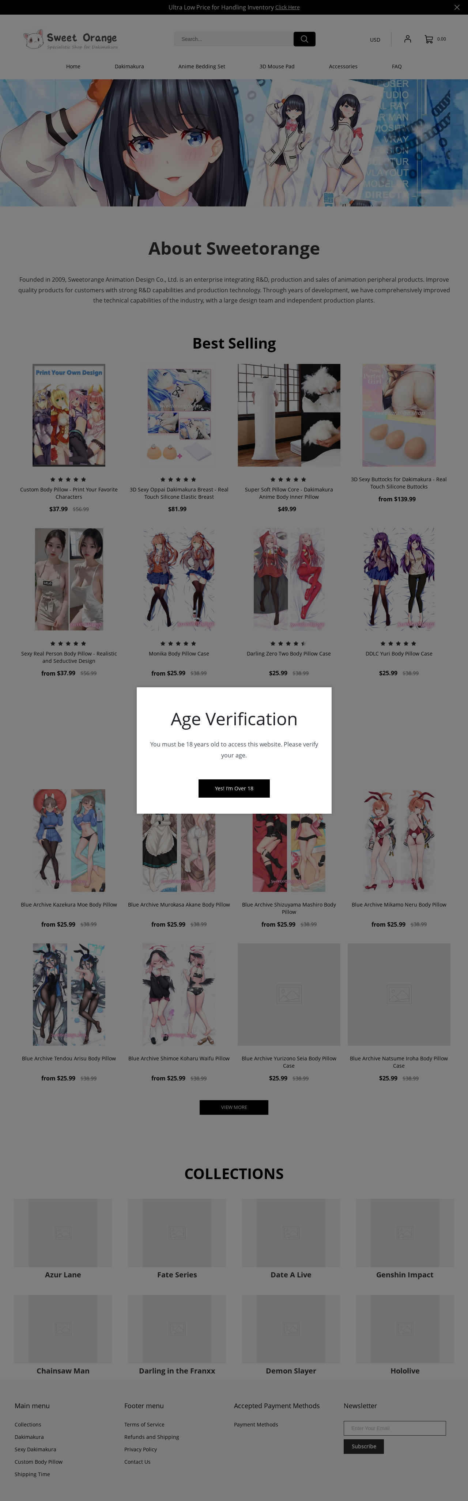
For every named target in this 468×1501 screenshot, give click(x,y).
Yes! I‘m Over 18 (234, 788)
